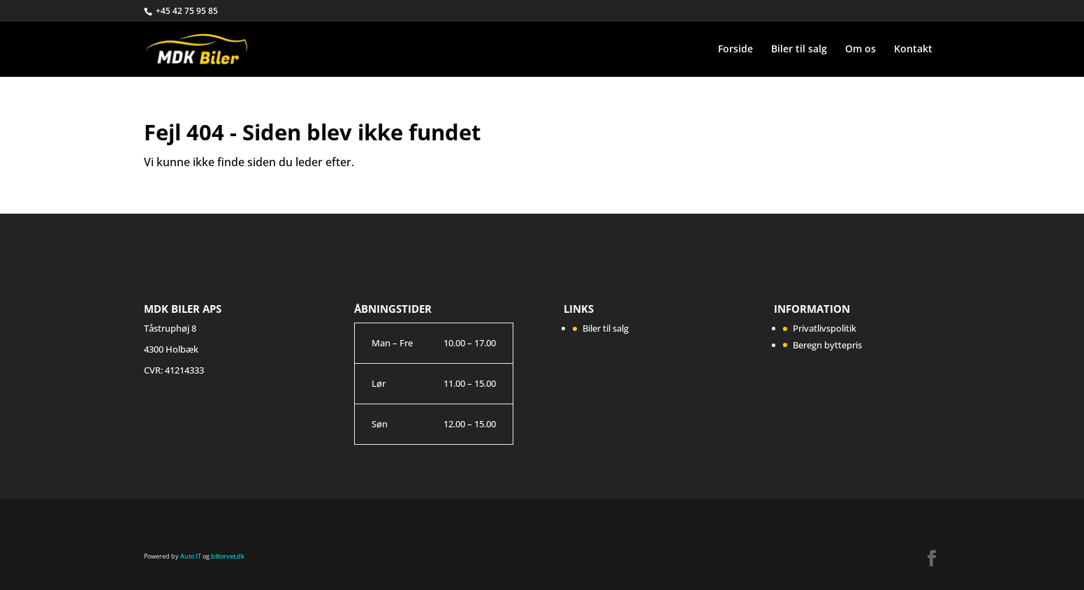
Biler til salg (799, 49)
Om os (860, 49)
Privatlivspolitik (824, 328)
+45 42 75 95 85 (187, 11)
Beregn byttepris (827, 345)
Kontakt (913, 49)
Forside (735, 49)
